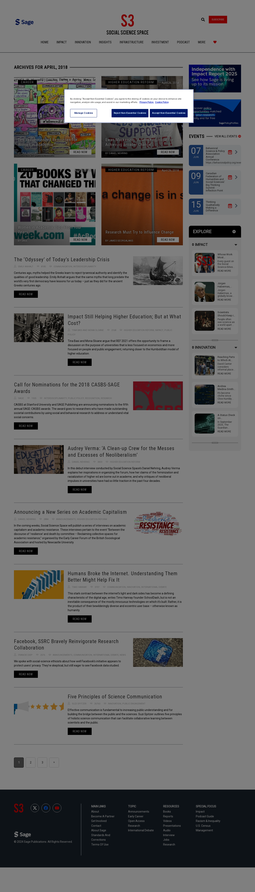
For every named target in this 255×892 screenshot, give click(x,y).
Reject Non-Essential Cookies (129, 113)
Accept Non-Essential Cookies (168, 113)
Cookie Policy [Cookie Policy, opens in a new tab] (162, 102)
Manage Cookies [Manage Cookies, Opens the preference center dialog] (83, 113)
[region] (129, 106)
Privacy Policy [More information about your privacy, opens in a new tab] (146, 102)
